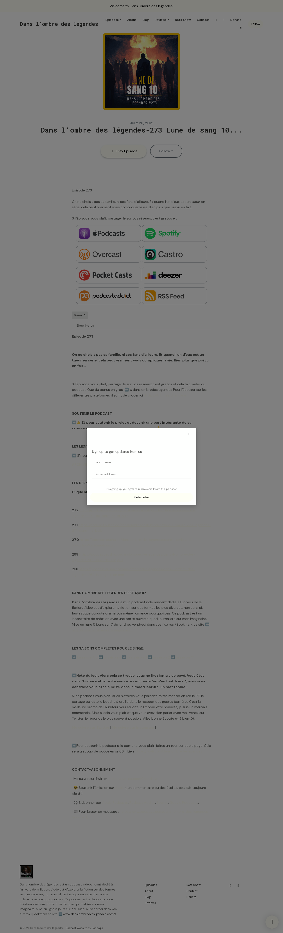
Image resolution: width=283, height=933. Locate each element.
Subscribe (141, 497)
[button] (189, 434)
